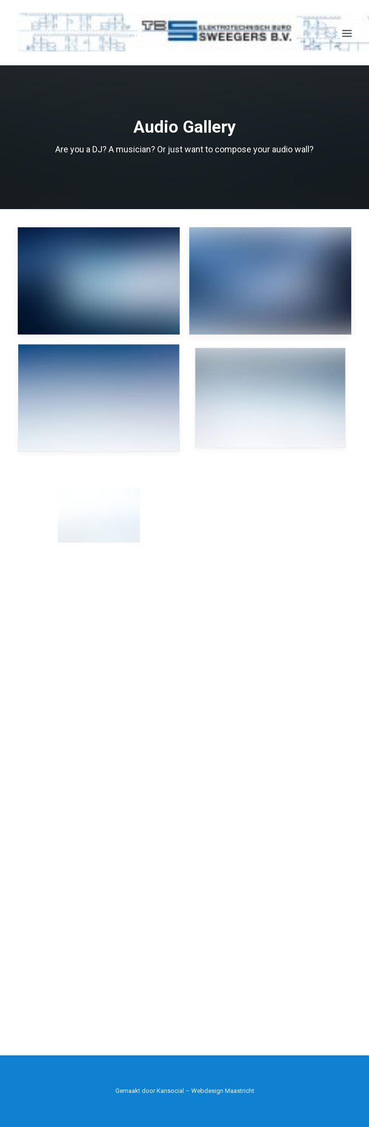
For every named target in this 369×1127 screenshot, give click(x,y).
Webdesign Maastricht (222, 1090)
